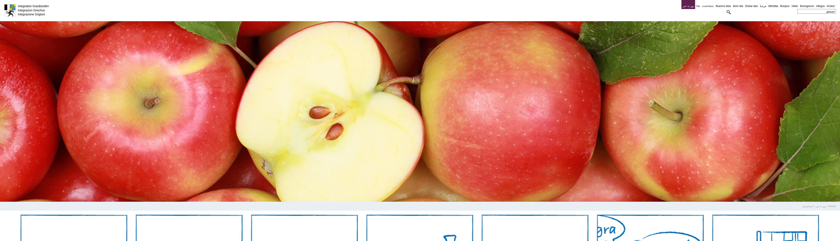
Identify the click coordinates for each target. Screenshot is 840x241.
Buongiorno (807, 6)
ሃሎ (698, 6)
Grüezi (831, 6)
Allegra (820, 6)
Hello (795, 6)
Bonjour (785, 6)
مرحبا (763, 6)
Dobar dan (751, 6)
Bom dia (738, 6)
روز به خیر (820, 206)
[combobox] (816, 11)
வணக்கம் (708, 6)
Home (832, 206)
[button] (729, 12)
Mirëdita (773, 6)
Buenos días (723, 6)
